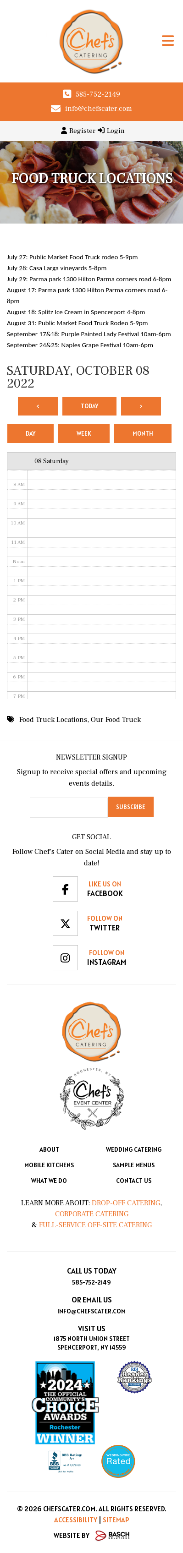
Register (78, 130)
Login (111, 130)
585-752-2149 (98, 94)
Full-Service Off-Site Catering (95, 1225)
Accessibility (75, 1519)
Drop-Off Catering (125, 1203)
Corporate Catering (91, 1214)
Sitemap (116, 1519)
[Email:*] (69, 808)
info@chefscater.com (98, 108)
